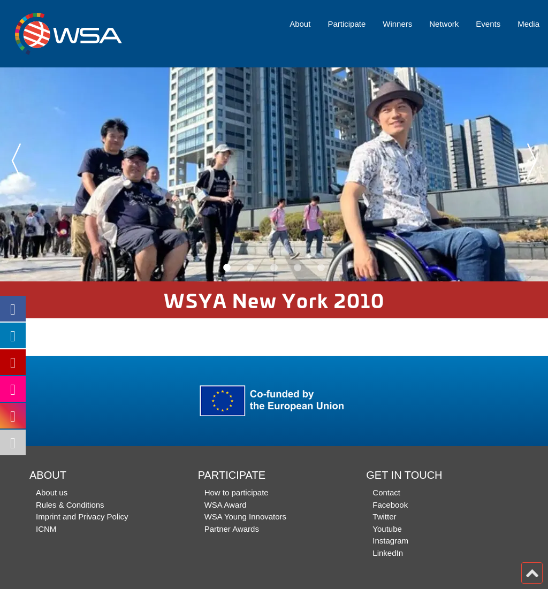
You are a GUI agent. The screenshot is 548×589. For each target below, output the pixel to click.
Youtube (387, 528)
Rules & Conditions (70, 504)
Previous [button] (14, 161)
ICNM (46, 528)
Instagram (390, 540)
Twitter (384, 516)
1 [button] (227, 268)
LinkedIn (387, 552)
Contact (386, 492)
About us (51, 492)
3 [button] (274, 268)
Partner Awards (231, 528)
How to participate (236, 492)
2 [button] (250, 268)
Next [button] (533, 161)
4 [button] (298, 268)
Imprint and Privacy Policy (82, 516)
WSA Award (225, 504)
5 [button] (321, 268)
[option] (274, 174)
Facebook (390, 504)
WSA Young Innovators (245, 516)
